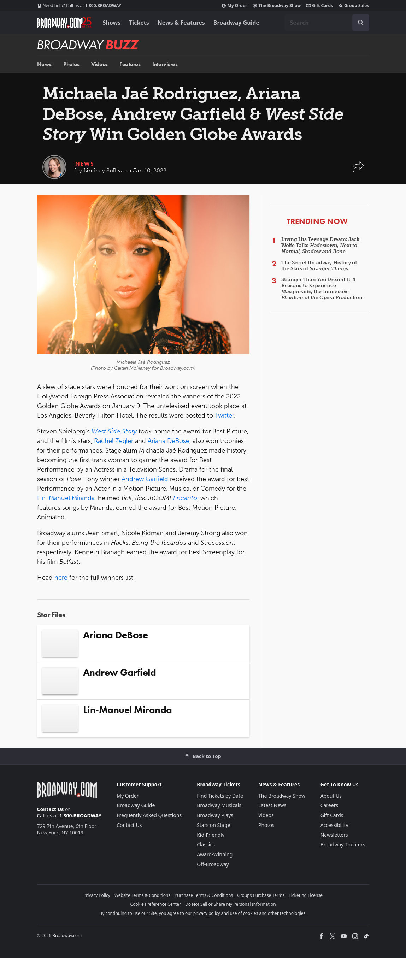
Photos (71, 64)
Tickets (139, 22)
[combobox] (326, 22)
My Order (234, 5)
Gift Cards (319, 5)
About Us (331, 795)
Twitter (224, 415)
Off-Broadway (213, 864)
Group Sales (354, 5)
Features (129, 64)
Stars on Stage (213, 825)
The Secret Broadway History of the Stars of (319, 266)
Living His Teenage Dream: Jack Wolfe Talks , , (320, 245)
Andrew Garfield (145, 479)
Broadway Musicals (219, 805)
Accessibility (334, 825)
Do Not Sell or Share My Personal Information (230, 904)
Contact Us (50, 809)
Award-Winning (215, 854)
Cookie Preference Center (155, 904)
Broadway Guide (236, 22)
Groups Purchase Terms (260, 895)
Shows (112, 22)
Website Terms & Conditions (142, 895)
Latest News (272, 805)
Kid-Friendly (210, 835)
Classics (206, 844)
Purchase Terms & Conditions (204, 895)
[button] (358, 170)
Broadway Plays (215, 815)
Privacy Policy (96, 895)
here (60, 577)
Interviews (165, 64)
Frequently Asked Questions (149, 815)
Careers (329, 805)
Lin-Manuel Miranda (66, 498)
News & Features (181, 22)
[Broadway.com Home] (64, 22)
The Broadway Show (277, 5)
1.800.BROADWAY (79, 5)
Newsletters (334, 835)
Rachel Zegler (113, 441)
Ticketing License (306, 895)
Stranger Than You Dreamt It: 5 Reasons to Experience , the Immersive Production (321, 288)
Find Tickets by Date (220, 795)
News (44, 64)
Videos (99, 64)
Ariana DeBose (168, 441)
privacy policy (206, 913)
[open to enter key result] (360, 22)
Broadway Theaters (342, 844)
